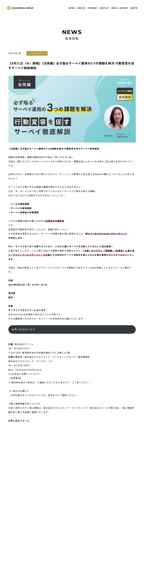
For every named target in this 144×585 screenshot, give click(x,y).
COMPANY (92, 8)
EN (131, 8)
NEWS (72, 8)
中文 (135, 8)
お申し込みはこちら (23, 329)
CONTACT (104, 8)
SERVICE (81, 8)
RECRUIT (124, 8)
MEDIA (114, 8)
